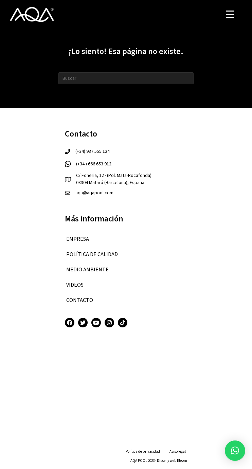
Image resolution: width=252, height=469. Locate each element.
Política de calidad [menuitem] (92, 254)
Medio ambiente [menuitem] (87, 269)
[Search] (126, 78)
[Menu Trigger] (230, 14)
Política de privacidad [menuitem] (143, 451)
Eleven (182, 460)
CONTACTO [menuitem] (79, 300)
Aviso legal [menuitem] (177, 451)
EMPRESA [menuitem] (77, 239)
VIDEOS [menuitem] (75, 285)
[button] (235, 450)
